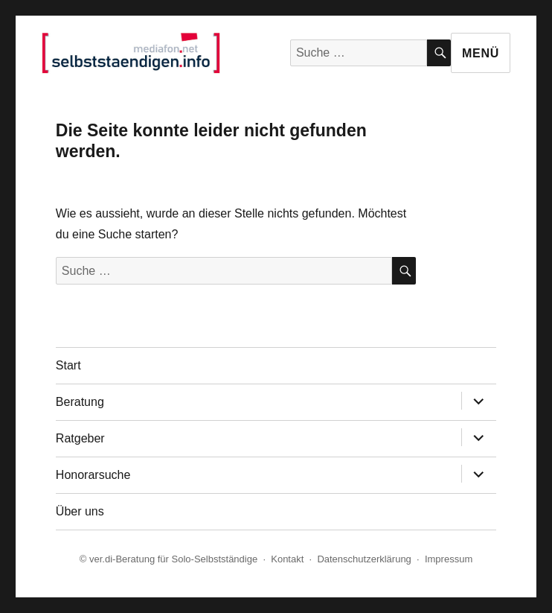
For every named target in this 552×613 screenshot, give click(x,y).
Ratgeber (80, 438)
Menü (480, 53)
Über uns (80, 511)
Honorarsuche (93, 475)
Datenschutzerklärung (364, 559)
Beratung (80, 402)
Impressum (448, 559)
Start (68, 365)
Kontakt (287, 559)
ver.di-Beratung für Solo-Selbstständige (173, 559)
